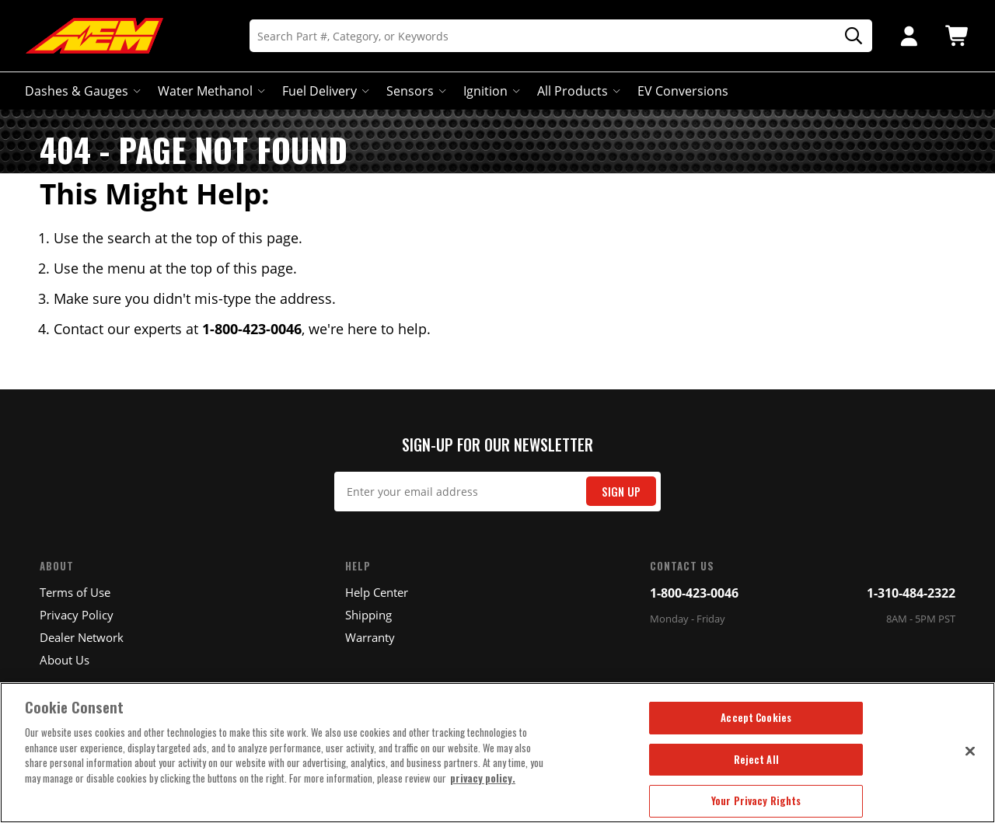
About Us (64, 660)
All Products (577, 90)
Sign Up (621, 491)
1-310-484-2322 (911, 593)
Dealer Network (82, 637)
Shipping (368, 614)
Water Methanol (210, 90)
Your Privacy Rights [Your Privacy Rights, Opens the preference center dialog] (756, 800)
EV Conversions (682, 90)
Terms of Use (75, 592)
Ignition (490, 90)
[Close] (970, 751)
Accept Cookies (756, 717)
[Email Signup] (498, 491)
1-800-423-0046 (694, 593)
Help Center (376, 592)
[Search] (561, 35)
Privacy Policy (76, 614)
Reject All (756, 759)
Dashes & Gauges (81, 90)
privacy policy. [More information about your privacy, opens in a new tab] (482, 778)
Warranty (370, 637)
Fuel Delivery (324, 90)
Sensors (414, 90)
